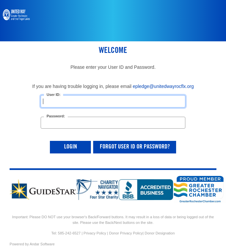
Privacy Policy (95, 233)
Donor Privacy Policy (125, 233)
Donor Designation (160, 233)
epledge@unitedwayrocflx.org (163, 86)
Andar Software (42, 244)
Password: (56, 116)
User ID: (53, 95)
